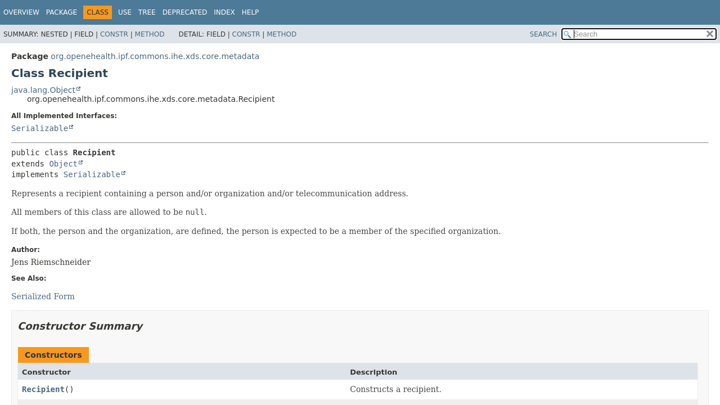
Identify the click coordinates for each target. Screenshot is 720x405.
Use (125, 12)
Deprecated (185, 12)
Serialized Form (43, 296)
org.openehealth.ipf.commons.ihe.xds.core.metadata (155, 56)
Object (63, 163)
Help (250, 12)
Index (224, 12)
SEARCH (543, 34)
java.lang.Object (43, 90)
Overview (21, 12)
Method (150, 34)
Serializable (39, 128)
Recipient (43, 389)
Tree (147, 12)
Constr (114, 34)
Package (61, 12)
